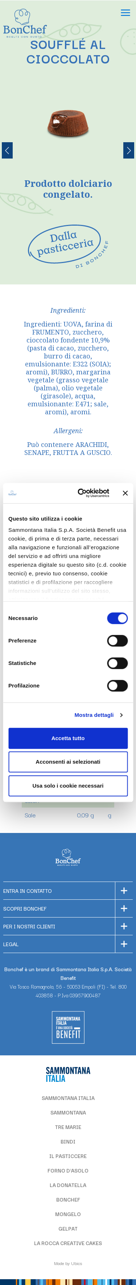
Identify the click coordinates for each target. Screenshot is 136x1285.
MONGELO (68, 1214)
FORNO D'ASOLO (68, 1170)
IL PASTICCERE (68, 1156)
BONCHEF (68, 1199)
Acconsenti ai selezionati (68, 762)
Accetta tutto (68, 738)
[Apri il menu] (125, 13)
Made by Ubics (68, 1263)
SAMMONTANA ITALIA (68, 1098)
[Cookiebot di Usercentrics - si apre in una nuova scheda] (81, 493)
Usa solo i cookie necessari (68, 786)
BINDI (68, 1141)
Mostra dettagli (94, 715)
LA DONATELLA (68, 1185)
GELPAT (68, 1228)
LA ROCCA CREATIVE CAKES (68, 1243)
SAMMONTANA (68, 1112)
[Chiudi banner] (125, 493)
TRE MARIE (68, 1127)
